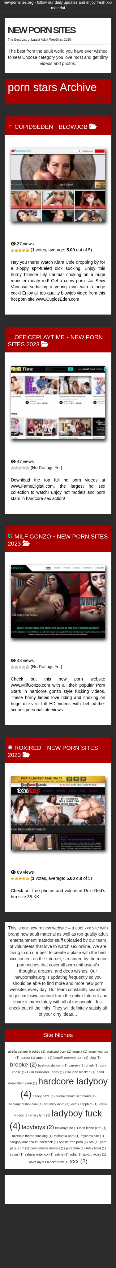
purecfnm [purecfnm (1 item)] (75, 1148)
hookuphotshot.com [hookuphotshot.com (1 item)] (26, 1104)
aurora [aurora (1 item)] (28, 1057)
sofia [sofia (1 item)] (76, 1154)
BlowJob (73, 127)
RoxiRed (28, 748)
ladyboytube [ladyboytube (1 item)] (66, 1128)
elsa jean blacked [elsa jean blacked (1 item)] (80, 1072)
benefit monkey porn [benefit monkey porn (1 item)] (71, 1057)
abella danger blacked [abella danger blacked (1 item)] (26, 1051)
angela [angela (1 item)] (79, 1051)
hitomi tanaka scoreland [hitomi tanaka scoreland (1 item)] (76, 1096)
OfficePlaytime (40, 337)
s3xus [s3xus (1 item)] (17, 1154)
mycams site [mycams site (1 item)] (92, 1136)
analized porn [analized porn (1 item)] (58, 1051)
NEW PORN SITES (41, 30)
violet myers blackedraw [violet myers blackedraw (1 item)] (48, 1162)
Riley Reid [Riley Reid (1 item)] (96, 1148)
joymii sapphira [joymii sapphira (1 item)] (84, 1104)
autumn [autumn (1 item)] (44, 1057)
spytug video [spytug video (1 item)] (94, 1154)
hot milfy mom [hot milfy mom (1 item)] (56, 1104)
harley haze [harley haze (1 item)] (44, 1096)
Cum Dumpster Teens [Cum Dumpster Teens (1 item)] (45, 1072)
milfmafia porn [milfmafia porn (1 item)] (66, 1136)
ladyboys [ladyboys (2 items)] (38, 1127)
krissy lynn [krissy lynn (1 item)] (40, 1115)
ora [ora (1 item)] (93, 1142)
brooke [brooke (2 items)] (23, 1064)
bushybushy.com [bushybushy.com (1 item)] (52, 1065)
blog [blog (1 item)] (95, 1057)
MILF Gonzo (33, 536)
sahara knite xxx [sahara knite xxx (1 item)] (39, 1154)
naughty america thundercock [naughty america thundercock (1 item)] (34, 1142)
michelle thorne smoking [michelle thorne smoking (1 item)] (32, 1136)
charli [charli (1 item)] (92, 1065)
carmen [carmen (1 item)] (77, 1065)
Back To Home (89, 98)
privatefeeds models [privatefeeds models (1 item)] (47, 1148)
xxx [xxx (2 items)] (79, 1161)
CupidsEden (34, 127)
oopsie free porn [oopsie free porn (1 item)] (73, 1142)
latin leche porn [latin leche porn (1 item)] (92, 1128)
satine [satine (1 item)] (61, 1154)
